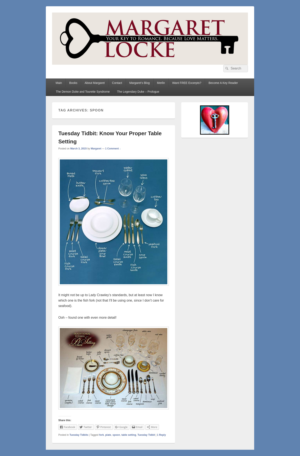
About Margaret (95, 83)
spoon (116, 434)
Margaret (96, 148)
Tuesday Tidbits (78, 434)
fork (101, 434)
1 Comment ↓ (113, 148)
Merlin (161, 83)
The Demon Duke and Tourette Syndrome (83, 91)
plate (108, 434)
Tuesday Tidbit (146, 434)
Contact (117, 83)
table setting (128, 434)
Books (73, 83)
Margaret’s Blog (139, 83)
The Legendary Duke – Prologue (138, 91)
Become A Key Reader (223, 83)
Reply (161, 434)
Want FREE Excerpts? (186, 83)
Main (59, 83)
